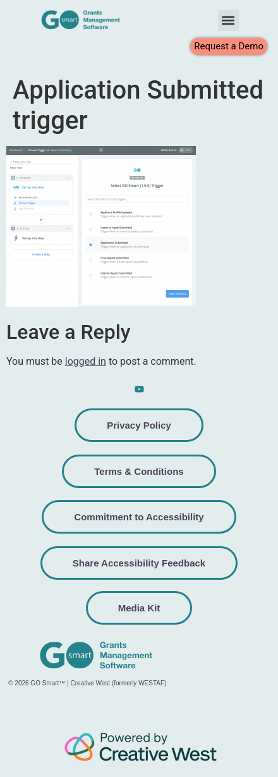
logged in (85, 361)
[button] (228, 20)
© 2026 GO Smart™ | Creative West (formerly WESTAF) (87, 683)
